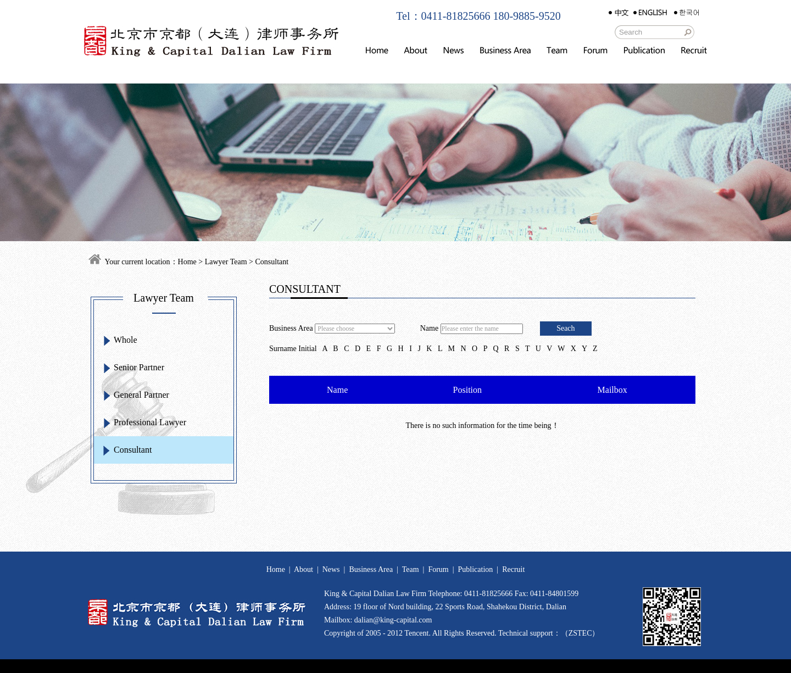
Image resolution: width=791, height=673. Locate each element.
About (303, 569)
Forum (438, 569)
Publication (475, 569)
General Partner (141, 394)
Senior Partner (139, 367)
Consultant (133, 449)
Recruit (513, 569)
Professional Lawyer (150, 422)
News (331, 569)
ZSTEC (580, 633)
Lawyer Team (226, 262)
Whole (125, 339)
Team (410, 569)
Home (187, 262)
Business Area (371, 569)
